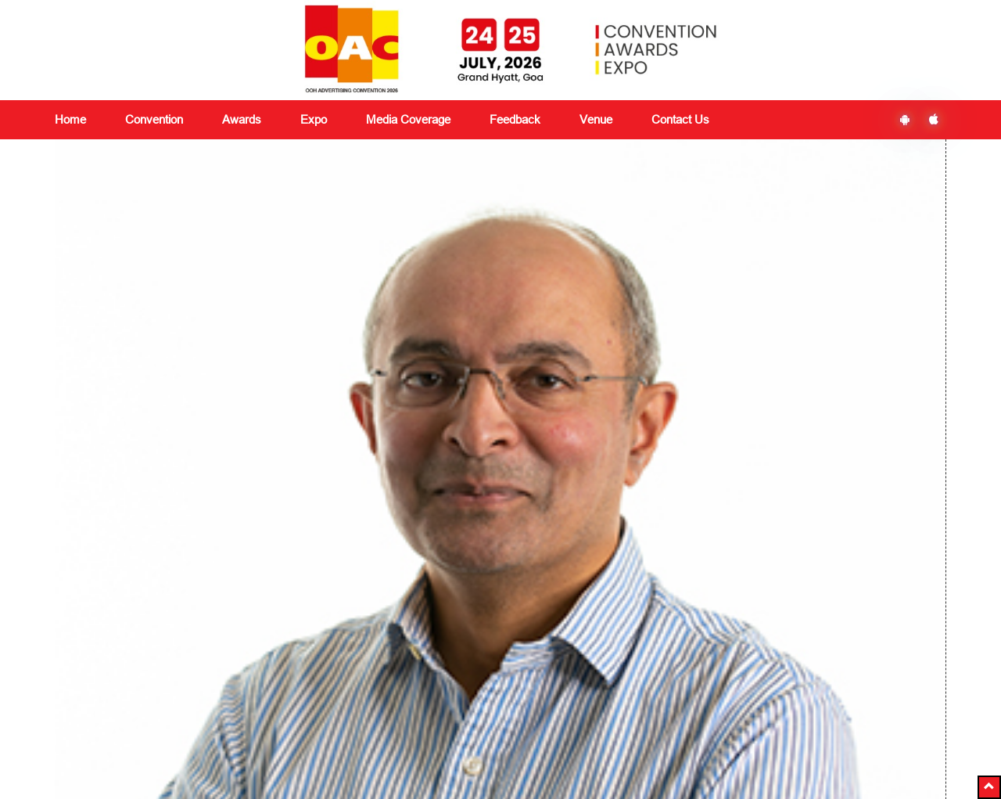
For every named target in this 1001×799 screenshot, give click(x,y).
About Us (77, 654)
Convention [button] (154, 119)
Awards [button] (241, 119)
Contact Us (680, 119)
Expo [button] (313, 119)
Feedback (384, 673)
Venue (595, 119)
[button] (989, 787)
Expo (219, 692)
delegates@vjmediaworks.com (143, 771)
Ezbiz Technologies (614, 773)
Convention (235, 654)
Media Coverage (408, 119)
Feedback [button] (515, 119)
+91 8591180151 (303, 771)
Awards (225, 673)
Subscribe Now (767, 703)
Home (70, 119)
